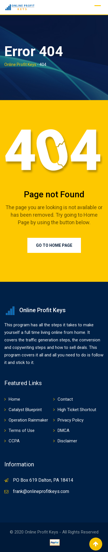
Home (14, 399)
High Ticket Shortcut (77, 409)
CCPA (14, 441)
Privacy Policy (71, 420)
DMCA (63, 430)
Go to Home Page (54, 245)
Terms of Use (22, 430)
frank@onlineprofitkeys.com (41, 491)
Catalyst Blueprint (25, 409)
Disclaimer (67, 441)
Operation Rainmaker (28, 420)
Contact (65, 399)
